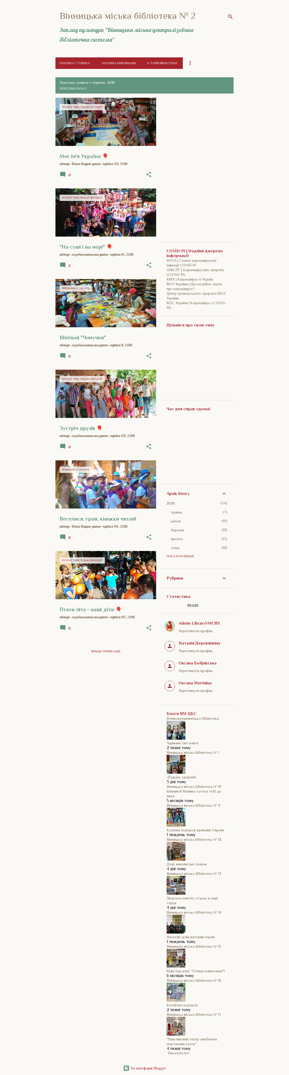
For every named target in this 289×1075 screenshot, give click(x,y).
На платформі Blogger (144, 1068)
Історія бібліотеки (162, 63)
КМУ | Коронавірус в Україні (190, 279)
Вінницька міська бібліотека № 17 (194, 1014)
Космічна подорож (182, 1005)
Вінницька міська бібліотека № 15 (194, 946)
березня (177, 530)
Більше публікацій (105, 651)
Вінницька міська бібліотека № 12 (194, 839)
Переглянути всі (73, 88)
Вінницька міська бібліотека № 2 (128, 15)
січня (175, 548)
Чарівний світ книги (182, 743)
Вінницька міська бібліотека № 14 (194, 912)
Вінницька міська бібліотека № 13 (194, 873)
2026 (171, 503)
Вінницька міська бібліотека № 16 (194, 980)
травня (176, 512)
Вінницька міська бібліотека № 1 (193, 752)
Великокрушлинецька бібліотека (193, 718)
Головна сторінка (75, 63)
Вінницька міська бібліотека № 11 (193, 805)
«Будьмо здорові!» (181, 777)
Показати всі (178, 1053)
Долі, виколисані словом (187, 864)
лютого (177, 539)
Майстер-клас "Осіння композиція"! (196, 971)
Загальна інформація (118, 63)
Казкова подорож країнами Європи (195, 830)
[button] (149, 174)
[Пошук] (230, 16)
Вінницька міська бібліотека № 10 (194, 786)
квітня (176, 521)
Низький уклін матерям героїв (191, 937)
